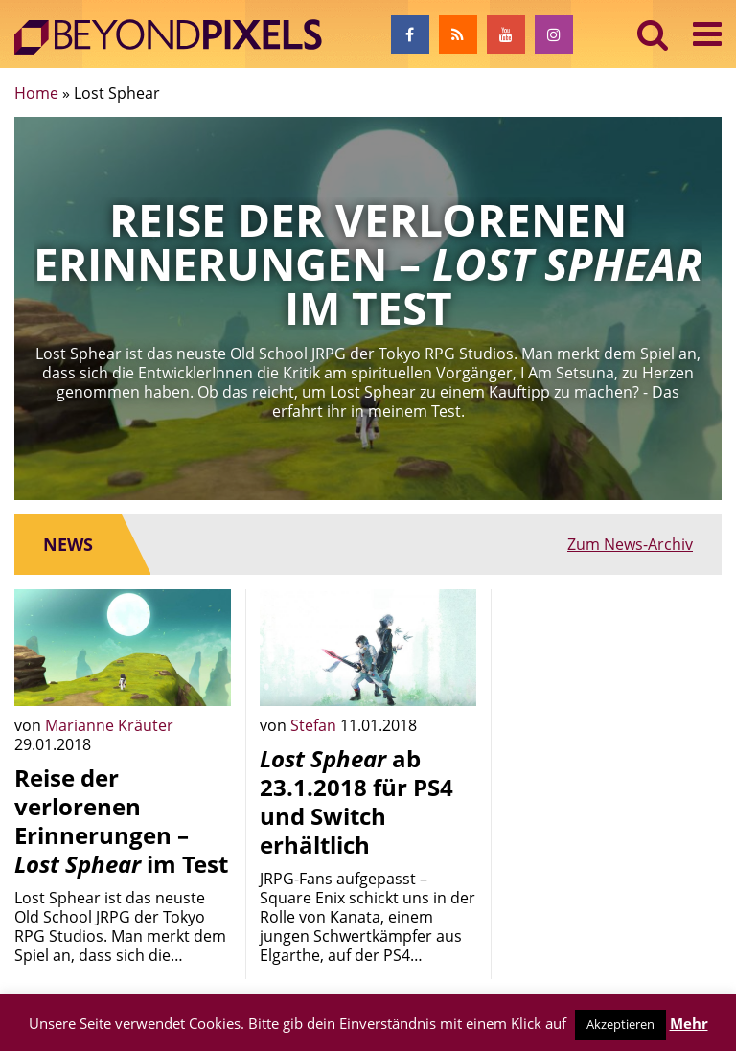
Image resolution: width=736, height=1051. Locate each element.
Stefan (315, 725)
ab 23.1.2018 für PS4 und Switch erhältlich (356, 801)
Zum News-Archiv (630, 544)
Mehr (689, 1023)
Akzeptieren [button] (620, 1024)
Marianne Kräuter (109, 725)
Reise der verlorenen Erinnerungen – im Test (121, 821)
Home (36, 92)
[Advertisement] (613, 685)
